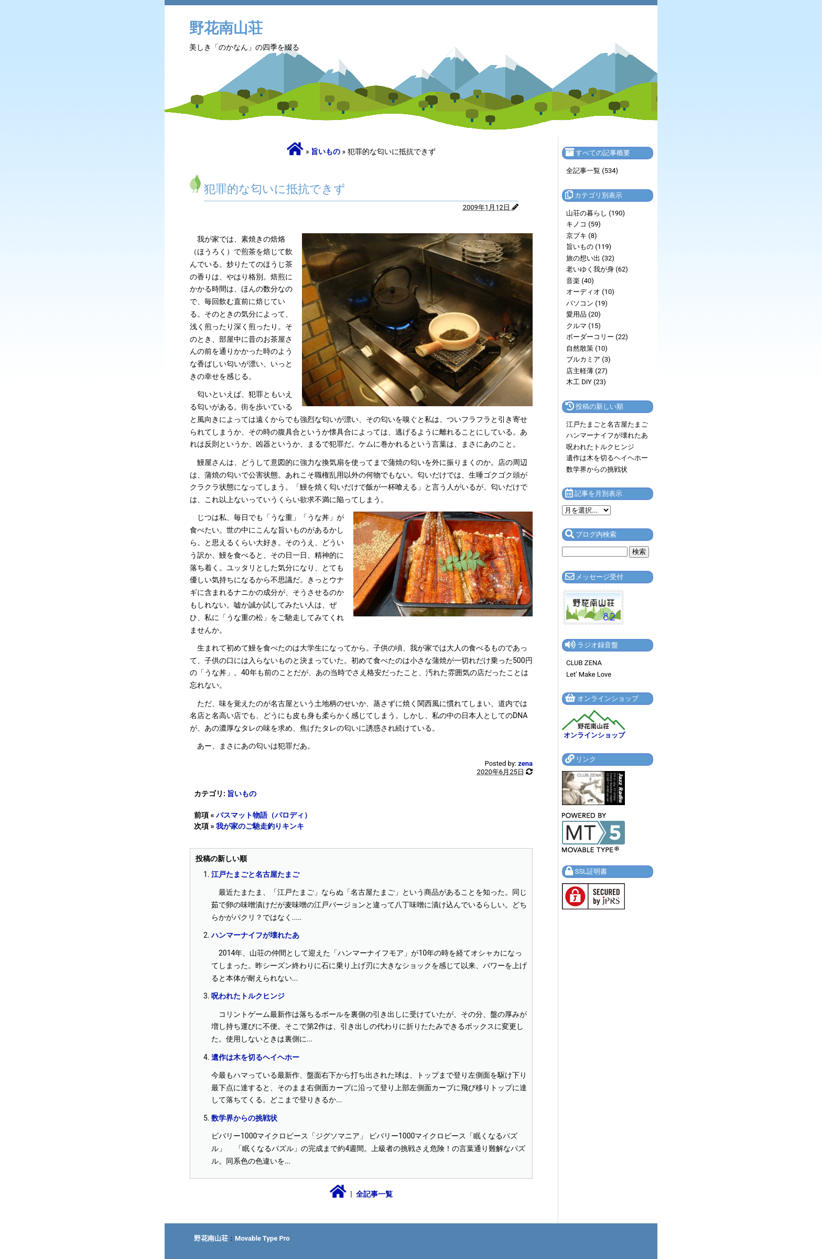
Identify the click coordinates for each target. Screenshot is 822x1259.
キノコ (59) (583, 224)
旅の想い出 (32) (590, 258)
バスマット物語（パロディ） (263, 815)
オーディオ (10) (590, 292)
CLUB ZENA (584, 663)
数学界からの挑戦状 (244, 1118)
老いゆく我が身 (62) (597, 269)
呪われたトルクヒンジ (248, 996)
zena (525, 763)
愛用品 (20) (583, 314)
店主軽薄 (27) (587, 371)
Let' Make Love (588, 674)
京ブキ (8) (581, 236)
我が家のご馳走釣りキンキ (260, 826)
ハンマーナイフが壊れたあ (255, 935)
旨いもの (325, 151)
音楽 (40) (580, 281)
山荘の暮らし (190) (595, 213)
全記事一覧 (374, 1194)
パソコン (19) (587, 303)
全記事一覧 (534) (592, 171)
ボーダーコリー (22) (597, 337)
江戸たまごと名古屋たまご (255, 874)
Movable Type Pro (262, 1238)
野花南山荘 (226, 28)
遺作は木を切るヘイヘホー (255, 1057)
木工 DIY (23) (586, 382)
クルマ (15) (583, 326)
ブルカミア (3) (588, 359)
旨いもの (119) (588, 247)
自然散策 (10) (587, 348)
